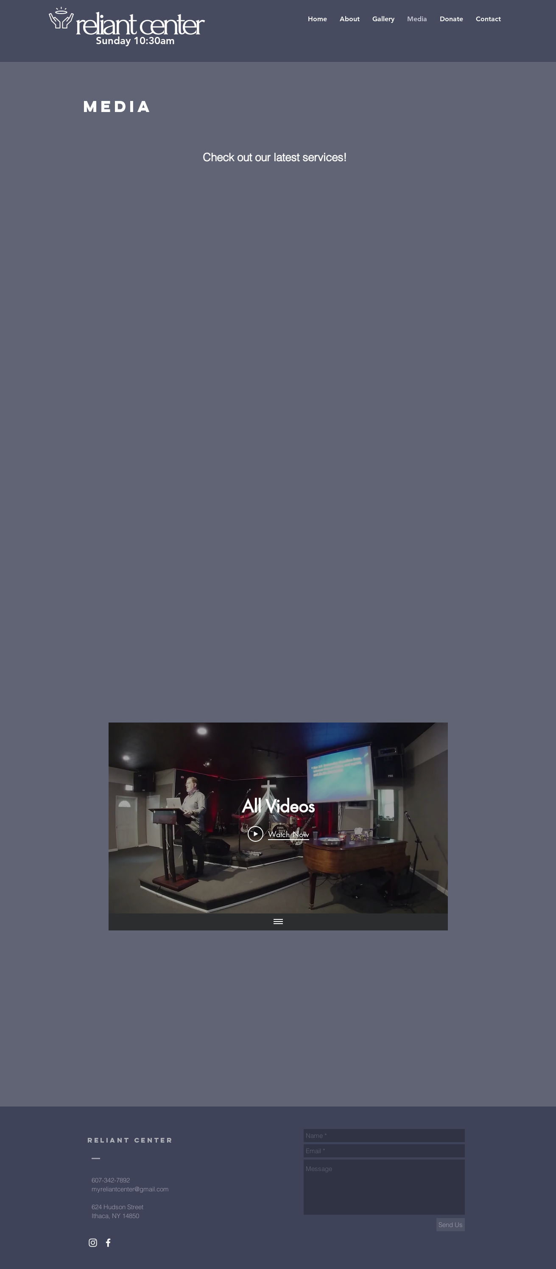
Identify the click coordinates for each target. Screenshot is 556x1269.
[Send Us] (450, 1224)
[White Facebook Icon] (108, 1242)
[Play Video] (278, 833)
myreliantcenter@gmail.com (130, 1189)
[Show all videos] (278, 921)
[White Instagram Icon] (92, 1242)
